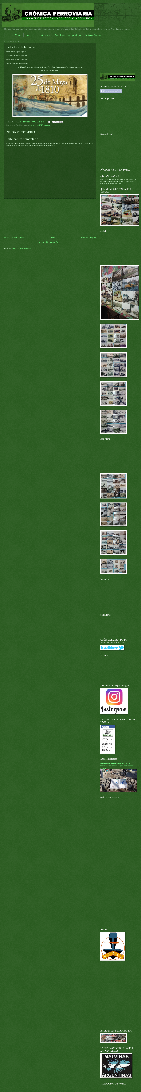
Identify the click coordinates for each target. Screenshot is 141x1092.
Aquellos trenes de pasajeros (68, 35)
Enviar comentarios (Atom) (22, 248)
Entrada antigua (88, 237)
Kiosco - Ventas (14, 35)
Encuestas (30, 35)
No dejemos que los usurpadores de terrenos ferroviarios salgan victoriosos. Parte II (116, 765)
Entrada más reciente (14, 237)
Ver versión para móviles (50, 242)
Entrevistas (45, 35)
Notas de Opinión (93, 35)
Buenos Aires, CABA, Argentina (40, 125)
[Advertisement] (50, 217)
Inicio (52, 237)
